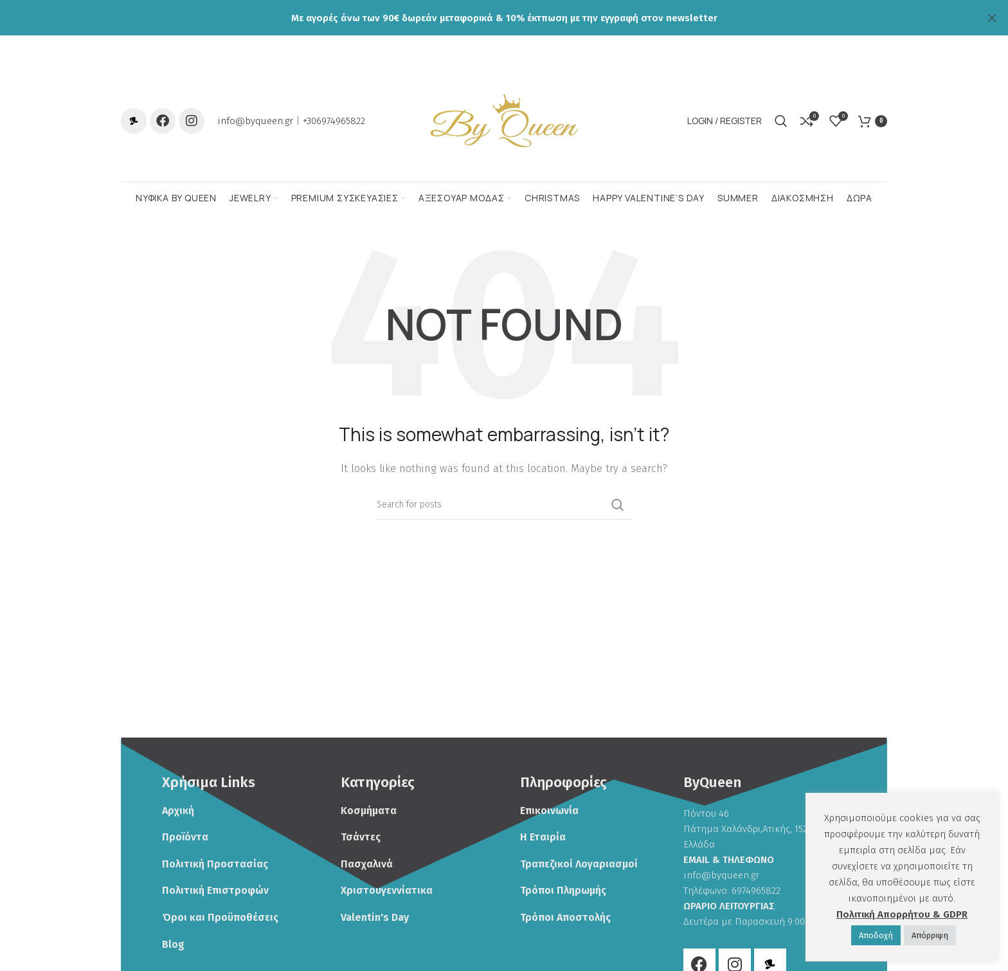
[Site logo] (504, 124)
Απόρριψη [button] (930, 935)
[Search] (781, 125)
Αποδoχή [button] (876, 935)
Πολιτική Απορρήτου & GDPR (902, 914)
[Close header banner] (992, 17)
